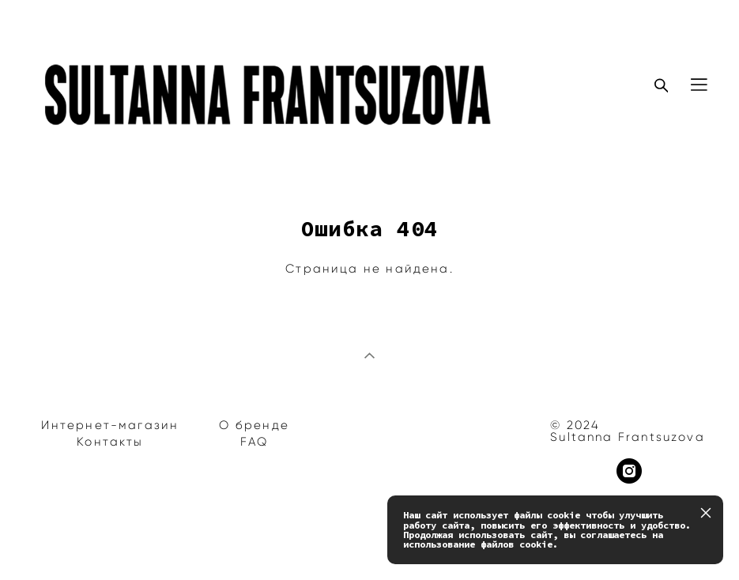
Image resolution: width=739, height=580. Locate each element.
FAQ (254, 442)
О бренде (253, 425)
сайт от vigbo (62, 543)
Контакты (110, 442)
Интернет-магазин (110, 425)
